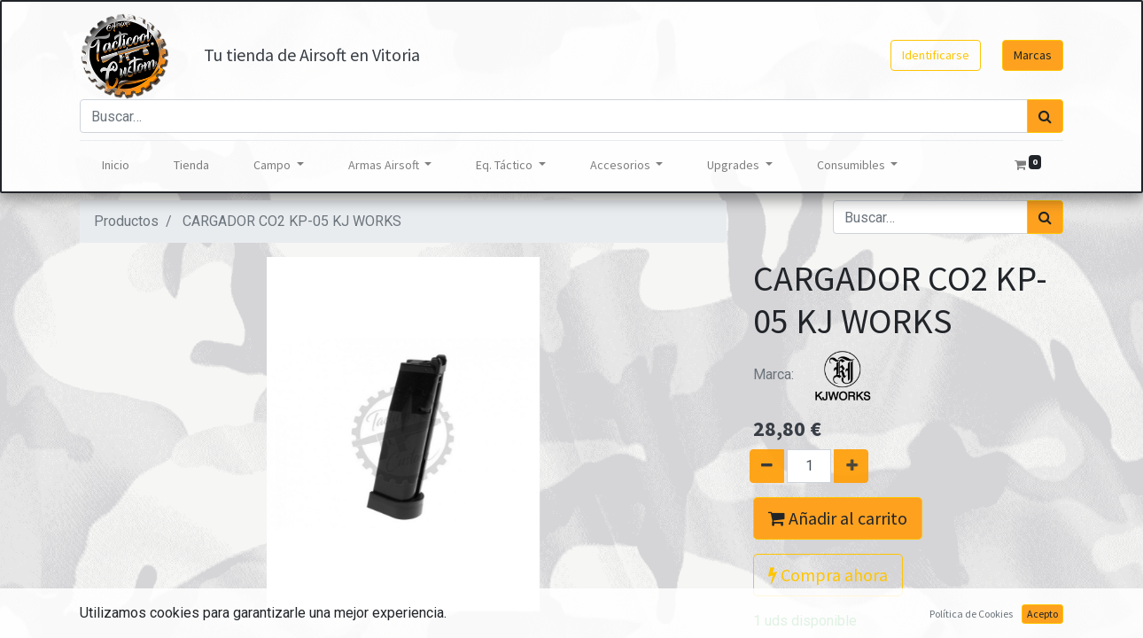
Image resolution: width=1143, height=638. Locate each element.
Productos (126, 221)
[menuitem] (116, 165)
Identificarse (935, 55)
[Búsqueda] (1045, 116)
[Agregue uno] (858, 466)
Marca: (819, 374)
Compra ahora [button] (828, 575)
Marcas (1033, 55)
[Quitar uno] (760, 466)
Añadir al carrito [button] (837, 518)
